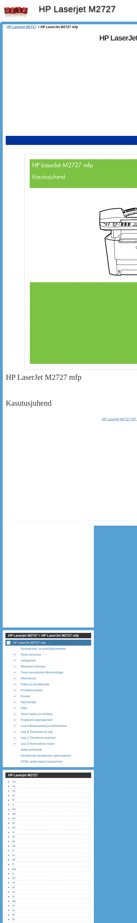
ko (13, 827)
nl (13, 882)
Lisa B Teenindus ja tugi (37, 731)
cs (13, 790)
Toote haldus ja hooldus (37, 714)
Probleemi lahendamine (37, 719)
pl (13, 841)
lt (13, 850)
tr (13, 873)
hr (13, 919)
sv (13, 891)
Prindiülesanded (31, 690)
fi (13, 864)
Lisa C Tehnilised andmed (38, 737)
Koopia (25, 696)
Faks (24, 708)
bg (13, 868)
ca (13, 786)
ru (13, 910)
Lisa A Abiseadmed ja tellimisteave (44, 725)
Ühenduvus (28, 678)
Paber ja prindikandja (35, 684)
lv (13, 896)
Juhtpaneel (28, 660)
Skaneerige (28, 702)
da (13, 900)
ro (13, 855)
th (13, 914)
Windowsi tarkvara (33, 666)
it (13, 804)
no (13, 781)
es (13, 818)
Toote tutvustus (31, 654)
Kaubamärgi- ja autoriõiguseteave (43, 648)
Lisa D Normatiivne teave (38, 743)
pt (13, 887)
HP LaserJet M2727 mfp (29, 642)
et (13, 836)
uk (13, 845)
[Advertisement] (53, 83)
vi (13, 832)
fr (13, 799)
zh (13, 878)
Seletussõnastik (31, 749)
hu (13, 809)
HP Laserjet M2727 (16, 12)
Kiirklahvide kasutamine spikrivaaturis (46, 755)
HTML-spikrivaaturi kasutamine (41, 761)
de (13, 813)
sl (13, 795)
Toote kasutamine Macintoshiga (42, 672)
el (13, 905)
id (13, 822)
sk (13, 859)
